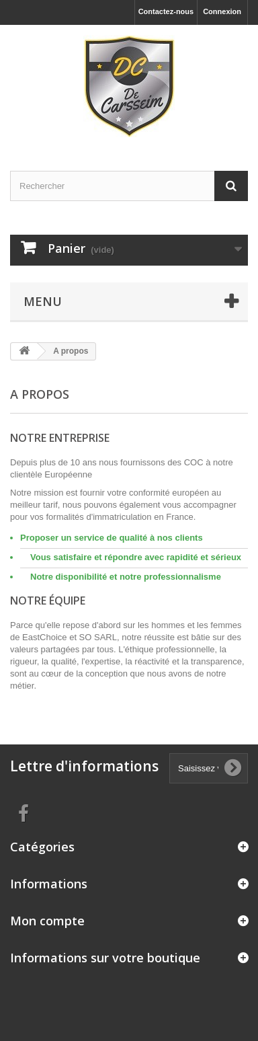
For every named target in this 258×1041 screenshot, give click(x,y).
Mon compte (47, 921)
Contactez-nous (166, 11)
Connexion (222, 11)
